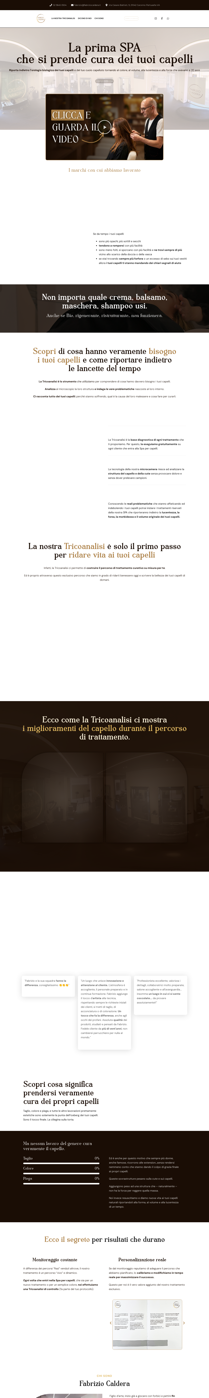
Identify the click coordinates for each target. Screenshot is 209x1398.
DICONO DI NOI (85, 18)
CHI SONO (99, 18)
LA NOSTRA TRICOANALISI (63, 18)
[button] (104, 127)
